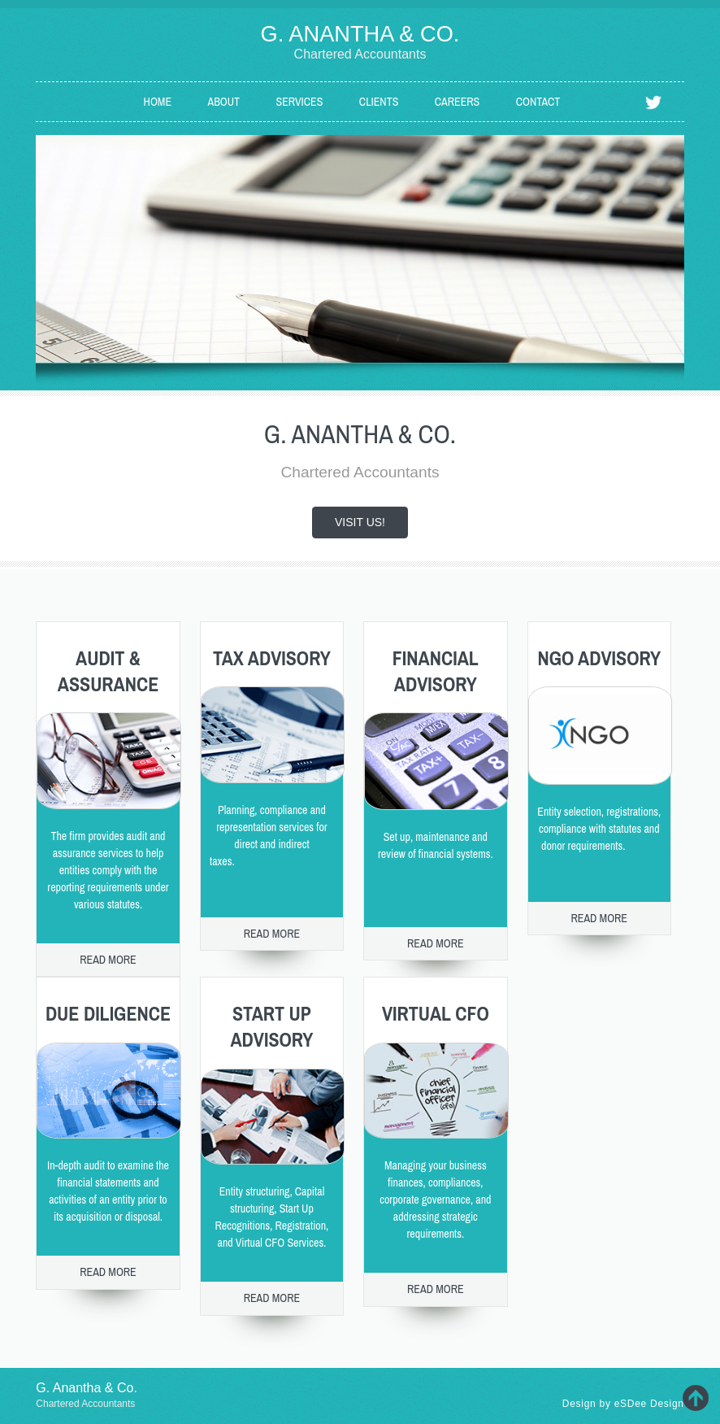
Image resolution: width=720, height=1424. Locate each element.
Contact (538, 101)
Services (299, 101)
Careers (457, 101)
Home (157, 101)
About (224, 101)
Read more (108, 959)
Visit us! (360, 522)
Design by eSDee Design (623, 1403)
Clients (378, 101)
